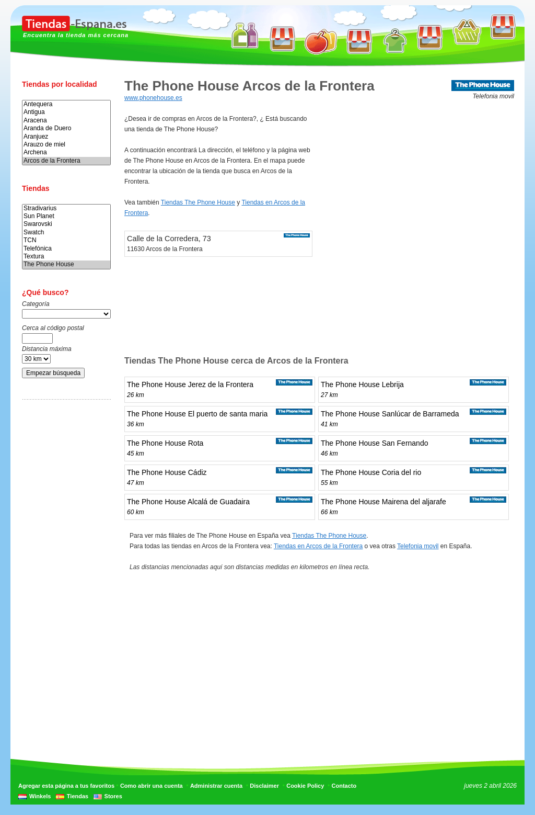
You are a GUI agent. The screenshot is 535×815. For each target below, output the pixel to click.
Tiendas (77, 796)
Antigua (66, 112)
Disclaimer (264, 786)
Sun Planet (66, 216)
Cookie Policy (305, 786)
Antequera (66, 104)
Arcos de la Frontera (66, 161)
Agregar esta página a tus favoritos (66, 786)
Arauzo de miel (66, 145)
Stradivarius (66, 208)
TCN (66, 240)
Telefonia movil (417, 546)
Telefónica (66, 249)
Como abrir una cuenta (151, 786)
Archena (66, 152)
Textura (66, 257)
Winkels (40, 796)
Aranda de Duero (66, 128)
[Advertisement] (64, 572)
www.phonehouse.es (153, 97)
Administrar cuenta (216, 786)
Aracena (66, 120)
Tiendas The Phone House (198, 202)
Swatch (66, 232)
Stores (113, 796)
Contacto (344, 786)
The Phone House (66, 264)
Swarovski (66, 224)
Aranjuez (66, 137)
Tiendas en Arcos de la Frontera (318, 546)
